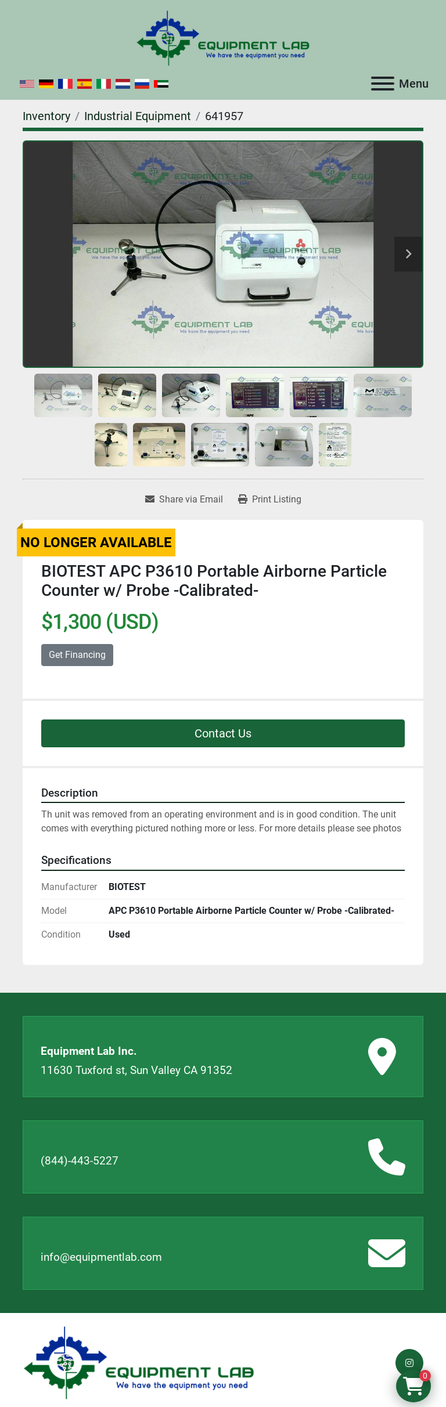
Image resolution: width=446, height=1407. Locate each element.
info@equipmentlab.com (101, 1257)
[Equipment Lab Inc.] (139, 1362)
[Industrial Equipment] (137, 116)
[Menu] (382, 84)
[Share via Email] (184, 500)
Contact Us (223, 733)
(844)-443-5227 (79, 1160)
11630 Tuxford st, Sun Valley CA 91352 (136, 1070)
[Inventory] (46, 116)
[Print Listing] (270, 500)
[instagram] (409, 1363)
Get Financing (77, 654)
